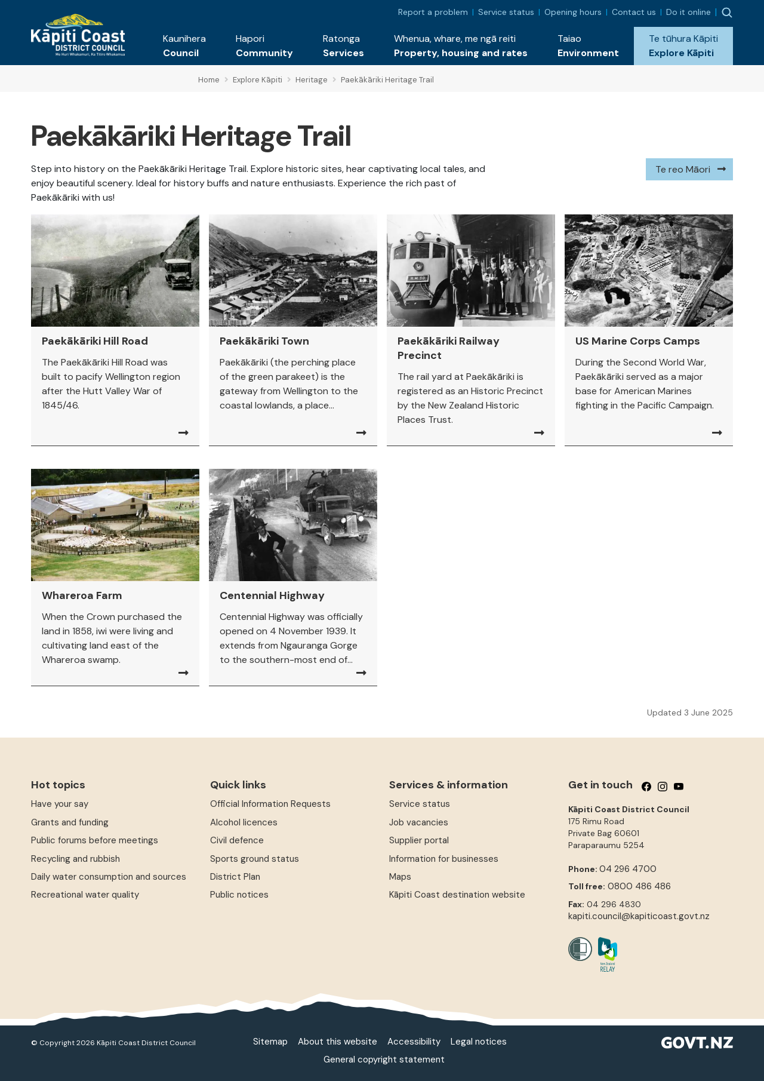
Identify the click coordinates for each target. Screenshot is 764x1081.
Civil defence (237, 840)
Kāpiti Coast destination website (457, 895)
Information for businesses (443, 859)
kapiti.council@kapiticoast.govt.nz (639, 916)
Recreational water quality (85, 895)
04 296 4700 (628, 869)
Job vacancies (418, 822)
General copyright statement (384, 1059)
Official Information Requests (270, 804)
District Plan (235, 877)
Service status (506, 12)
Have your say (59, 804)
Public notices (239, 895)
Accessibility (413, 1042)
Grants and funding (70, 822)
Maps (400, 877)
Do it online (688, 12)
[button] (184, 46)
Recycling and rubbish (75, 859)
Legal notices (479, 1042)
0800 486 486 (639, 886)
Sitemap (270, 1042)
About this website (337, 1042)
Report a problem (433, 12)
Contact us (634, 12)
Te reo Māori (682, 169)
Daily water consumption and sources (108, 877)
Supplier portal (419, 840)
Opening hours (573, 12)
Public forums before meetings (94, 840)
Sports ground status (254, 859)
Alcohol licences (244, 822)
